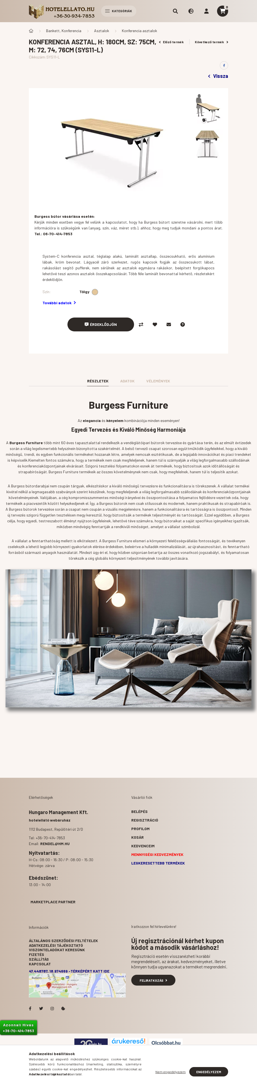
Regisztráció (144, 820)
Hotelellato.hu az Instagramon (52, 1008)
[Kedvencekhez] (154, 324)
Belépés (139, 811)
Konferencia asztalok (139, 30)
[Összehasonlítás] (141, 324)
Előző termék (171, 42)
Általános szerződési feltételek (63, 940)
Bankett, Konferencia (63, 30)
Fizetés (36, 954)
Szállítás (39, 959)
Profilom (140, 828)
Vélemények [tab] (158, 380)
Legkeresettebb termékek (158, 863)
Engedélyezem (208, 1072)
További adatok (59, 302)
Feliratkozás (153, 980)
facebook (30, 1008)
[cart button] (222, 11)
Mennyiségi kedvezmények (157, 854)
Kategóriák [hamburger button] (118, 11)
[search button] (175, 11)
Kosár (137, 837)
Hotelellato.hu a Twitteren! (41, 1008)
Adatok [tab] (127, 380)
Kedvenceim (143, 845)
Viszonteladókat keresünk (57, 949)
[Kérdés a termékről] (182, 324)
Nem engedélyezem (170, 1072)
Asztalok (101, 30)
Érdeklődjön (103, 324)
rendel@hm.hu (55, 843)
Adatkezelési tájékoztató (56, 945)
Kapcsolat (40, 963)
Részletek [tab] (98, 380)
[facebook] (224, 65)
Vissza (218, 76)
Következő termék (211, 42)
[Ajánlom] (168, 324)
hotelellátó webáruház (49, 820)
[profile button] (206, 11)
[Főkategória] (31, 31)
